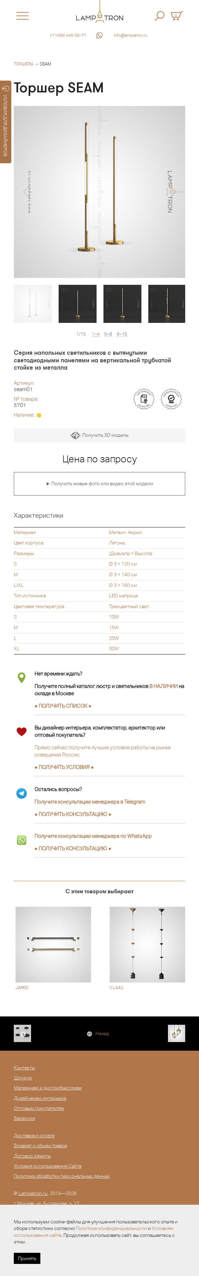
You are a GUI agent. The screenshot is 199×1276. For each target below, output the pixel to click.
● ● (72, 814)
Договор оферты (32, 1156)
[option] (99, 192)
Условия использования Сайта (47, 1166)
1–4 (96, 334)
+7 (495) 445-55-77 (68, 35)
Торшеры (23, 64)
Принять (27, 1258)
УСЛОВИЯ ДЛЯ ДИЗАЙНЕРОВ (5, 121)
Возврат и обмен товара (40, 1145)
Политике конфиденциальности (111, 1228)
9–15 (122, 334)
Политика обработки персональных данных (62, 1176)
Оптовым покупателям (39, 1108)
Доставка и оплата (34, 1135)
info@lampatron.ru (130, 35)
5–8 (108, 334)
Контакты (24, 1067)
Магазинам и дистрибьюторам (48, 1088)
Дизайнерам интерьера (40, 1098)
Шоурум (23, 1077)
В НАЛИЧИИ (163, 686)
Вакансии (24, 1118)
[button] (26, 191)
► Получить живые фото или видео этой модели (99, 483)
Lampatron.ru (33, 1193)
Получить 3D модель (99, 435)
